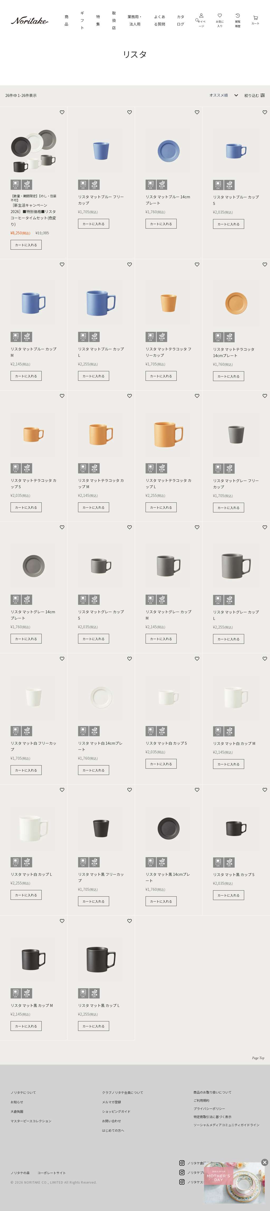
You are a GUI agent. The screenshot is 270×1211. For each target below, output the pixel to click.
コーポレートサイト (51, 1172)
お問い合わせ (111, 1121)
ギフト (82, 20)
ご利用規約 (201, 1100)
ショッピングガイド (116, 1111)
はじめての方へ (113, 1130)
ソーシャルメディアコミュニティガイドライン (226, 1125)
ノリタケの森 (20, 1172)
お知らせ (17, 1102)
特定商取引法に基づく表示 (213, 1116)
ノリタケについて (23, 1092)
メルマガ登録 (111, 1102)
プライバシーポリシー (209, 1108)
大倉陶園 (17, 1111)
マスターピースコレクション (31, 1121)
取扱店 (114, 20)
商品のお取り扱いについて (213, 1092)
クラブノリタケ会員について (122, 1092)
